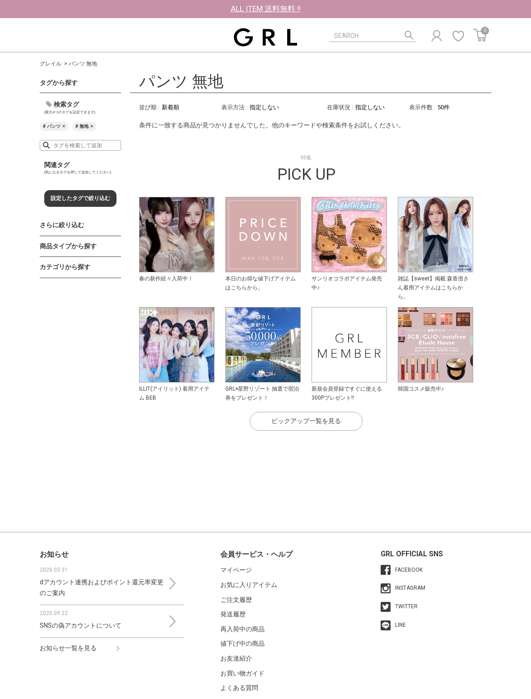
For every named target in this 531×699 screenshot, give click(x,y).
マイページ (236, 569)
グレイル (50, 64)
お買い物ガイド (242, 673)
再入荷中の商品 (242, 629)
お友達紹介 (236, 658)
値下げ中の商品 (242, 643)
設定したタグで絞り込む (80, 198)
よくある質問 (239, 687)
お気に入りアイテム (248, 584)
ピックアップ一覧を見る (306, 420)
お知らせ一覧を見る (68, 648)
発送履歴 (233, 614)
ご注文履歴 (236, 599)
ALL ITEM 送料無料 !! (266, 8)
